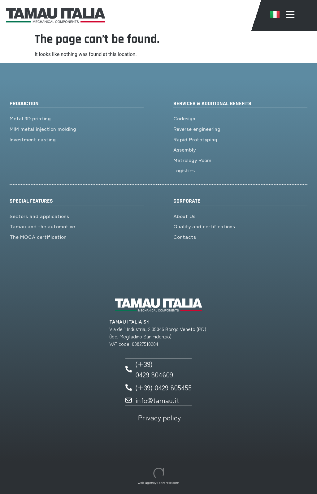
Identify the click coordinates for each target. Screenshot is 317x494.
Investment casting (33, 139)
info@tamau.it (157, 400)
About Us (184, 216)
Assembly (184, 149)
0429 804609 (154, 374)
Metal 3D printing (30, 118)
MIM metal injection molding (44, 128)
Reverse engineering (196, 128)
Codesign (184, 118)
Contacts (184, 236)
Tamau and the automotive (42, 226)
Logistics (184, 170)
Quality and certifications (204, 226)
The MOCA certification (38, 236)
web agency (147, 483)
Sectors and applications (39, 216)
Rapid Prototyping (195, 139)
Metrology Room (192, 160)
